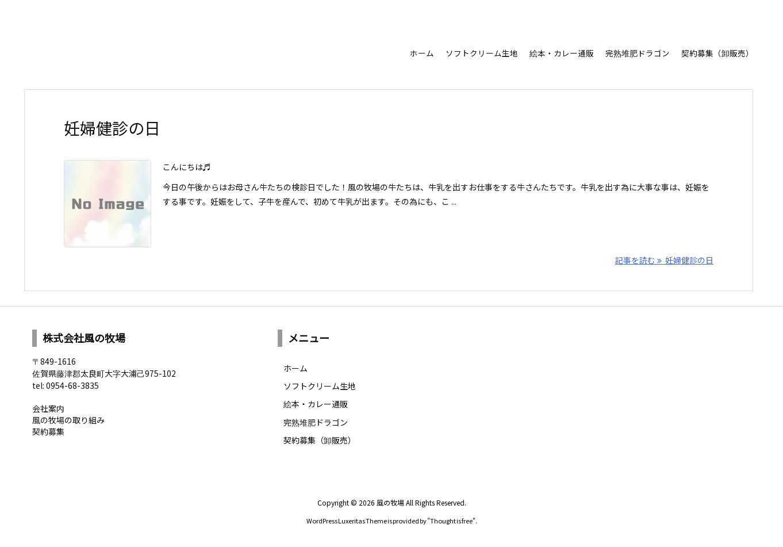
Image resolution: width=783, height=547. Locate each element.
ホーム (295, 368)
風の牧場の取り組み (68, 420)
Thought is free (451, 520)
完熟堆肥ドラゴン (315, 422)
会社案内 (48, 408)
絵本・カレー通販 (315, 404)
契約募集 (48, 431)
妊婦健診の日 (112, 127)
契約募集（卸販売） (319, 440)
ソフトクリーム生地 (319, 386)
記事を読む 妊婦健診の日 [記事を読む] (664, 260)
